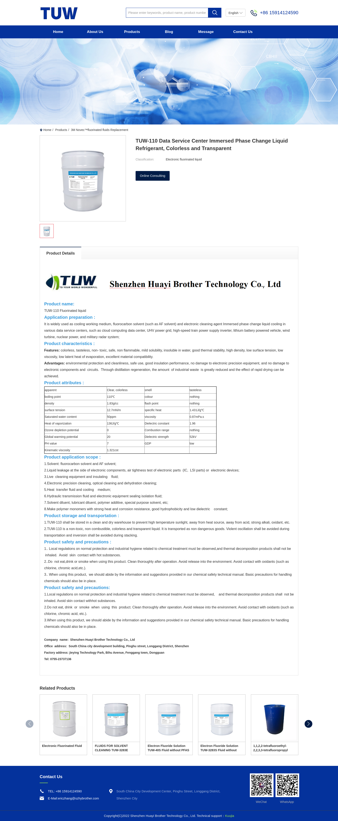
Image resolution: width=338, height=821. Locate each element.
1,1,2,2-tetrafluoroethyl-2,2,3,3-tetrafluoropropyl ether (270, 748)
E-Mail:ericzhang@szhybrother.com (73, 798)
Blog (169, 32)
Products (132, 32)
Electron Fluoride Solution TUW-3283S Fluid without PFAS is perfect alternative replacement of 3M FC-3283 (219, 748)
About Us (95, 32)
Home (58, 32)
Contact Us (243, 32)
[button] (308, 724)
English (235, 13)
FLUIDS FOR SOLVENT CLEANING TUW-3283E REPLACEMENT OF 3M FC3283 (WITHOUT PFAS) (113, 748)
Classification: (145, 159)
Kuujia (229, 816)
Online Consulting (152, 176)
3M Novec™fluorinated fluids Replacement (99, 130)
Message (206, 32)
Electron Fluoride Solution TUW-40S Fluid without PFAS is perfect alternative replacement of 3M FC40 (168, 748)
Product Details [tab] (60, 253)
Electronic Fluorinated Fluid (62, 746)
